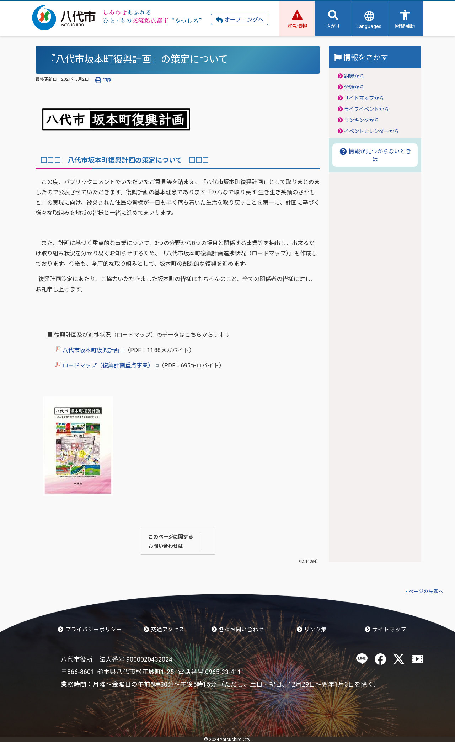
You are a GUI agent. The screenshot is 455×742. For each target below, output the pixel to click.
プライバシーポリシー (90, 629)
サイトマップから (364, 98)
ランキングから (361, 120)
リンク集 (312, 629)
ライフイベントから (366, 109)
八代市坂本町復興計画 (89, 350)
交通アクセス (164, 629)
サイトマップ (385, 629)
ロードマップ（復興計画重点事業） (107, 365)
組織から (354, 76)
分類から (354, 87)
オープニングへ (240, 19)
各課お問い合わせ (238, 629)
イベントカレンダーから (371, 131)
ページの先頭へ (426, 591)
